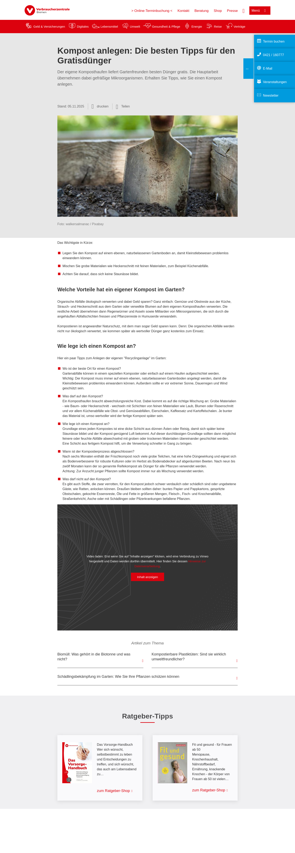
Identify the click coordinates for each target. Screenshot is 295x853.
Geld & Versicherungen (49, 26)
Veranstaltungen (275, 82)
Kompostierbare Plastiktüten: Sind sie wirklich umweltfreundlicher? (189, 656)
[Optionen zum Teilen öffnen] (123, 106)
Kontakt (183, 11)
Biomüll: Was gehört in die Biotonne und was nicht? (93, 656)
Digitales (83, 26)
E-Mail (267, 68)
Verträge (239, 26)
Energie (196, 26)
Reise (218, 26)
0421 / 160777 (273, 55)
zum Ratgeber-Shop (113, 791)
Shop (218, 11)
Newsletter (271, 95)
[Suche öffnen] (244, 10)
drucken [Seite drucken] (103, 106)
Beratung (201, 11)
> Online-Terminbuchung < (151, 11)
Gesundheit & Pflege (166, 26)
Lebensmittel (109, 26)
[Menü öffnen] (259, 10)
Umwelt (135, 26)
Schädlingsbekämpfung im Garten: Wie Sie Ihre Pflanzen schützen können (118, 676)
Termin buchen (274, 41)
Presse (232, 11)
